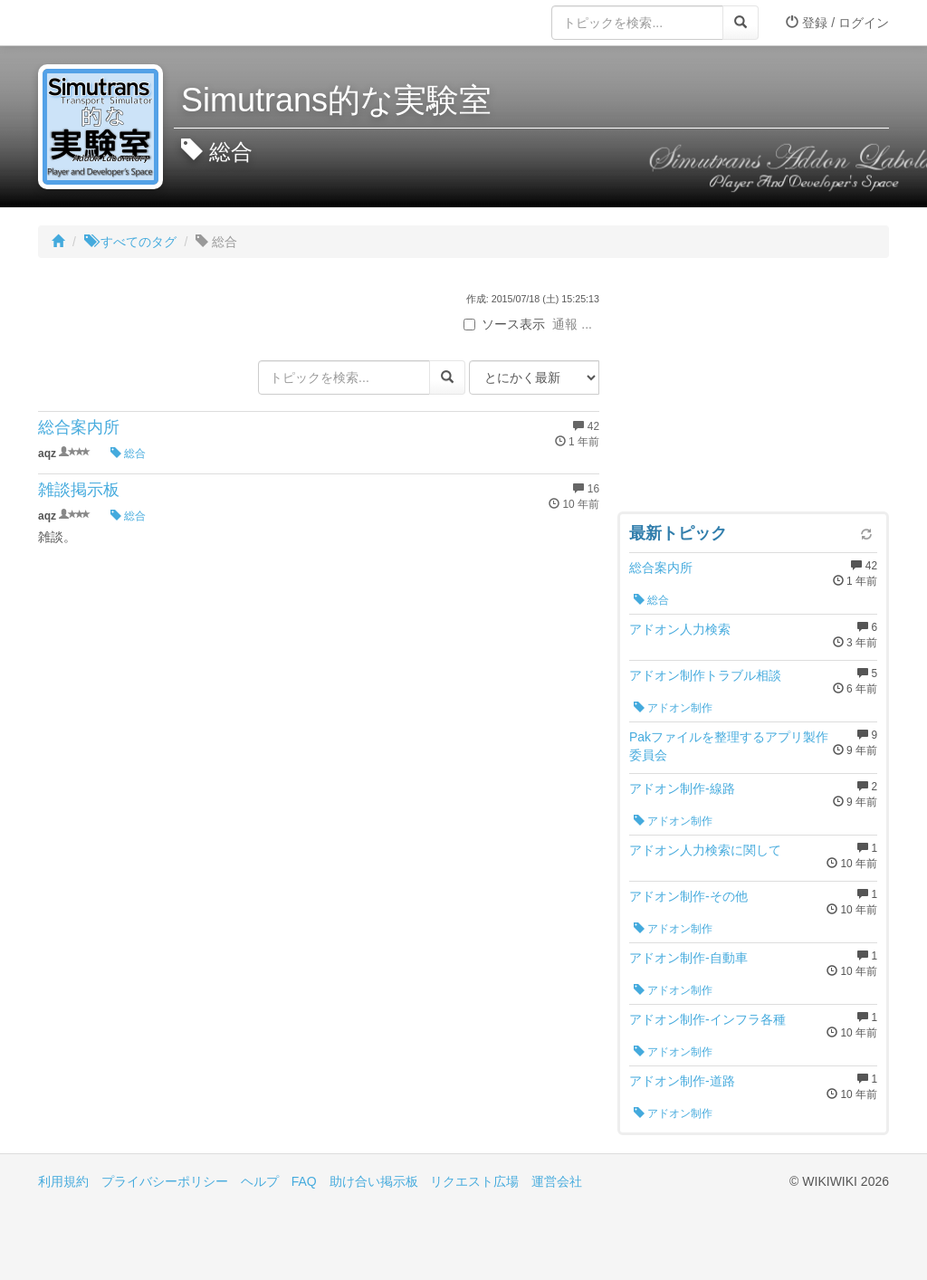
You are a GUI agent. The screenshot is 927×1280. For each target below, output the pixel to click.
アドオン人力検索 (680, 629)
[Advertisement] (753, 389)
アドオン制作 (673, 708)
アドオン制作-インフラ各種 (707, 1019)
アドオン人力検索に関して (705, 850)
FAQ (304, 1181)
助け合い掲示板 (374, 1181)
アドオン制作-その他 (688, 896)
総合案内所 (78, 427)
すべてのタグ (130, 241)
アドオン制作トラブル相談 (705, 675)
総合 (128, 453)
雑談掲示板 (78, 490)
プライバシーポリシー (164, 1181)
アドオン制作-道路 (682, 1081)
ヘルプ (260, 1181)
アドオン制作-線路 (682, 788)
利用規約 (63, 1181)
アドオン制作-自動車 (688, 957)
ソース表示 (504, 324)
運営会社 (556, 1181)
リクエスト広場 (474, 1181)
